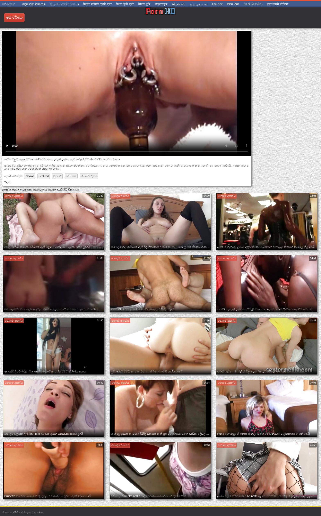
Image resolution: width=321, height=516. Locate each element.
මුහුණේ (57, 176)
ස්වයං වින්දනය (89, 176)
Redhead (44, 176)
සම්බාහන (71, 176)
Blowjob (29, 176)
